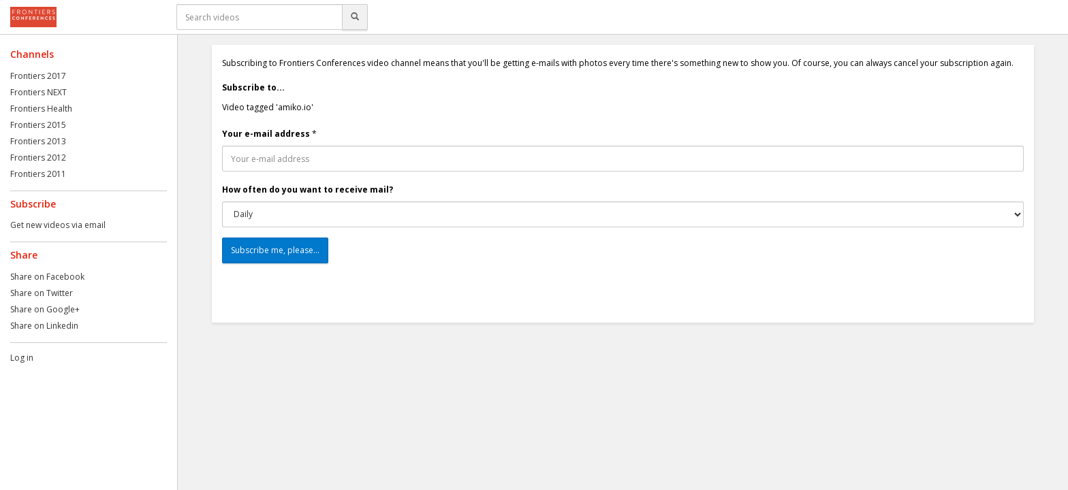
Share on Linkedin (44, 325)
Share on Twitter (41, 293)
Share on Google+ (45, 309)
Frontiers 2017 (38, 76)
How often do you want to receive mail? (307, 189)
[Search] (355, 17)
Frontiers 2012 (38, 157)
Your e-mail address (266, 134)
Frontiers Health (41, 108)
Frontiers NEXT (38, 92)
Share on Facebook (47, 276)
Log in (21, 357)
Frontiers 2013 (38, 141)
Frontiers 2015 (38, 125)
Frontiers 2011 (38, 174)
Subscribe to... (253, 87)
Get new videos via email (58, 225)
